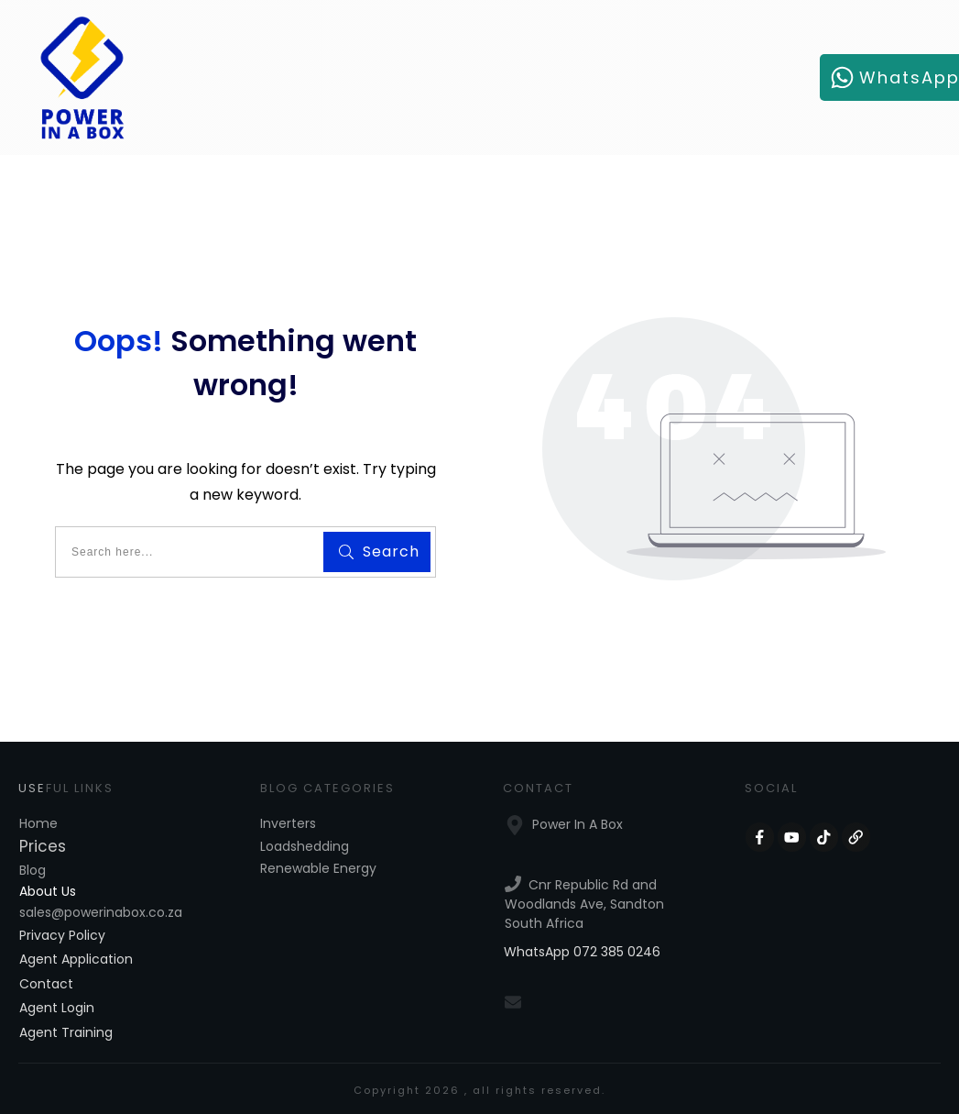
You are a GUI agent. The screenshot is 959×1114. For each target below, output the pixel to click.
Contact (46, 984)
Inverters (288, 823)
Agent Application (76, 959)
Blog (32, 870)
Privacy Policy (62, 935)
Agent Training (66, 1032)
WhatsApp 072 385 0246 (582, 952)
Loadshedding (304, 846)
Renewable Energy (318, 868)
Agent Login (56, 1007)
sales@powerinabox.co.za (100, 912)
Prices (42, 846)
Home (38, 823)
